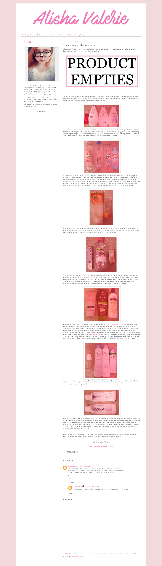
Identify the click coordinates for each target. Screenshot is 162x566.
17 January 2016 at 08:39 (83, 466)
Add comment (67, 499)
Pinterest (111, 446)
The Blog (41, 35)
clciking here (91, 277)
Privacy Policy (79, 35)
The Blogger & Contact (29, 35)
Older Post (136, 553)
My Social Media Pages (66, 35)
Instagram (97, 446)
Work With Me (51, 35)
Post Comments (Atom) (77, 556)
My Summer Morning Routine (117, 324)
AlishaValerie (78, 486)
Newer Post (66, 553)
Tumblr (104, 446)
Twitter (90, 446)
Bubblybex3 (71, 466)
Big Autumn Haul (95, 334)
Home (101, 553)
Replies (72, 482)
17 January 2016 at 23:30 (92, 486)
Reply (69, 478)
